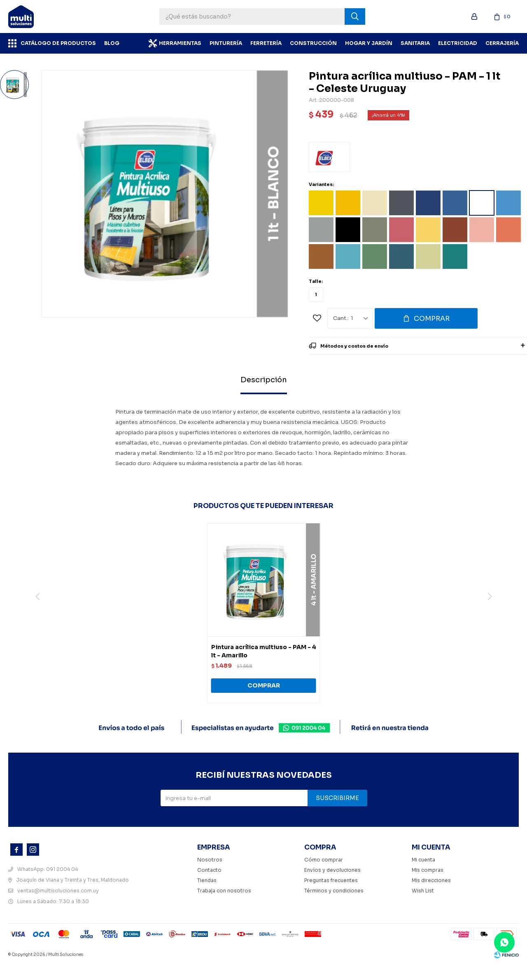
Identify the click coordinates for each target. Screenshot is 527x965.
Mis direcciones (431, 880)
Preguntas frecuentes (331, 880)
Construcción (313, 43)
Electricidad (457, 43)
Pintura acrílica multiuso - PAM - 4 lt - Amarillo (263, 651)
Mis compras (427, 870)
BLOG (111, 43)
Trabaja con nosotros (224, 890)
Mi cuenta (423, 860)
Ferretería (266, 43)
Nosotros (209, 860)
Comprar (432, 318)
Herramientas (180, 43)
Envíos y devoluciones (332, 870)
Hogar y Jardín (368, 43)
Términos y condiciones (334, 890)
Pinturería (226, 43)
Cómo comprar (323, 860)
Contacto (209, 870)
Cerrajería (502, 43)
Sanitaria (415, 43)
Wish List (423, 890)
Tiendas (207, 880)
